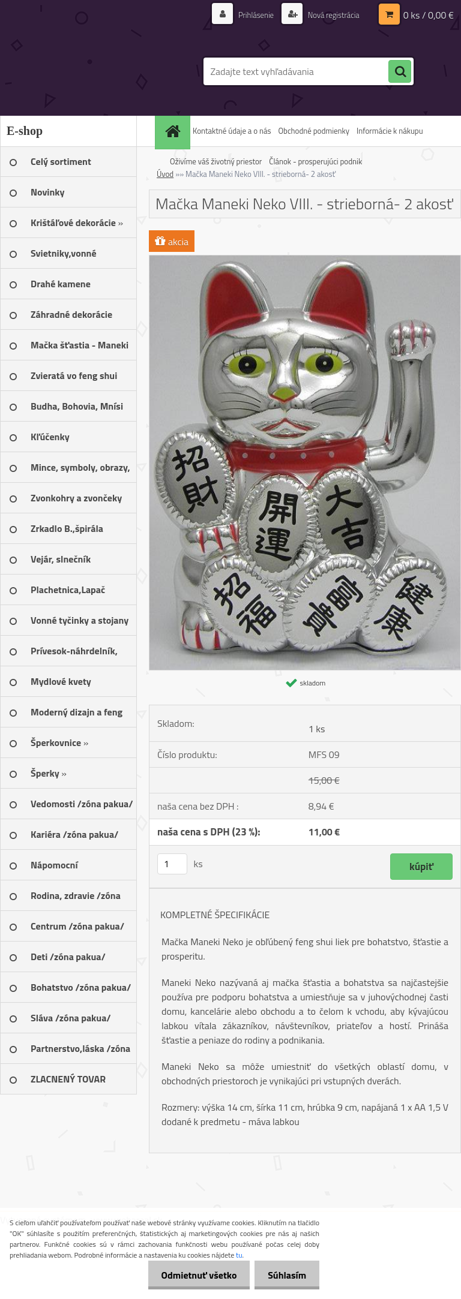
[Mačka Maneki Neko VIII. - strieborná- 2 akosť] (304, 260)
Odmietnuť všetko (193, 1275)
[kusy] (172, 863)
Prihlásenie (249, 14)
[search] (400, 72)
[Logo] (82, 71)
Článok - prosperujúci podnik (315, 161)
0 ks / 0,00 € (428, 15)
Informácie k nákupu (390, 131)
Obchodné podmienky (313, 131)
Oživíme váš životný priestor (216, 161)
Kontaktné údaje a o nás (232, 131)
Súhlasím (285, 1275)
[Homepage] (174, 131)
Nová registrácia (330, 14)
